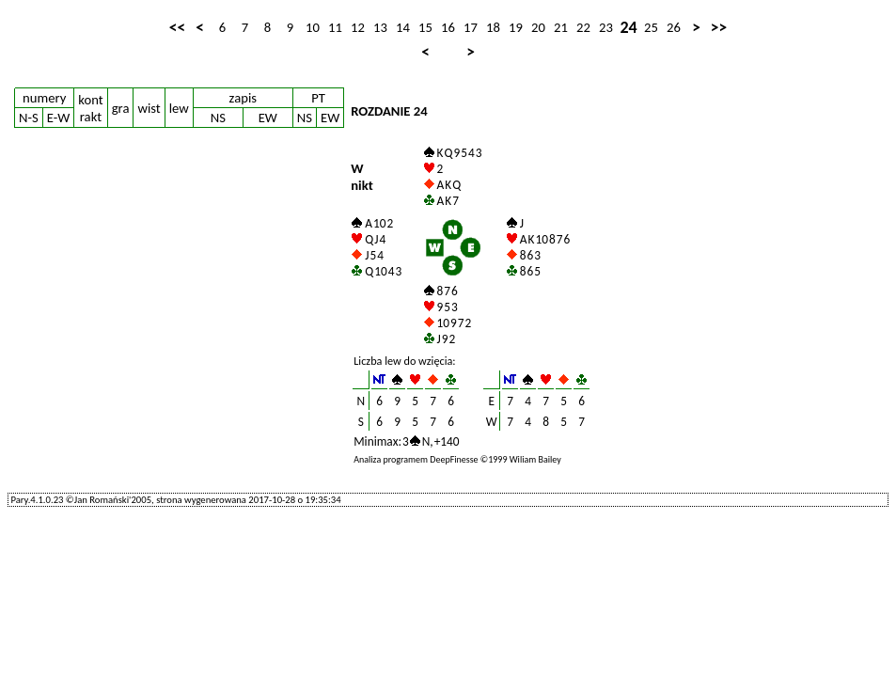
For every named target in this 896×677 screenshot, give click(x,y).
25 (651, 27)
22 (583, 27)
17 (471, 27)
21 (561, 27)
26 (674, 27)
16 (448, 27)
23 (606, 27)
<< (177, 27)
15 (425, 27)
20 (538, 27)
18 (493, 27)
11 (335, 27)
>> (719, 27)
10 (313, 27)
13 (380, 27)
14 (403, 27)
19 (516, 27)
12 (358, 27)
